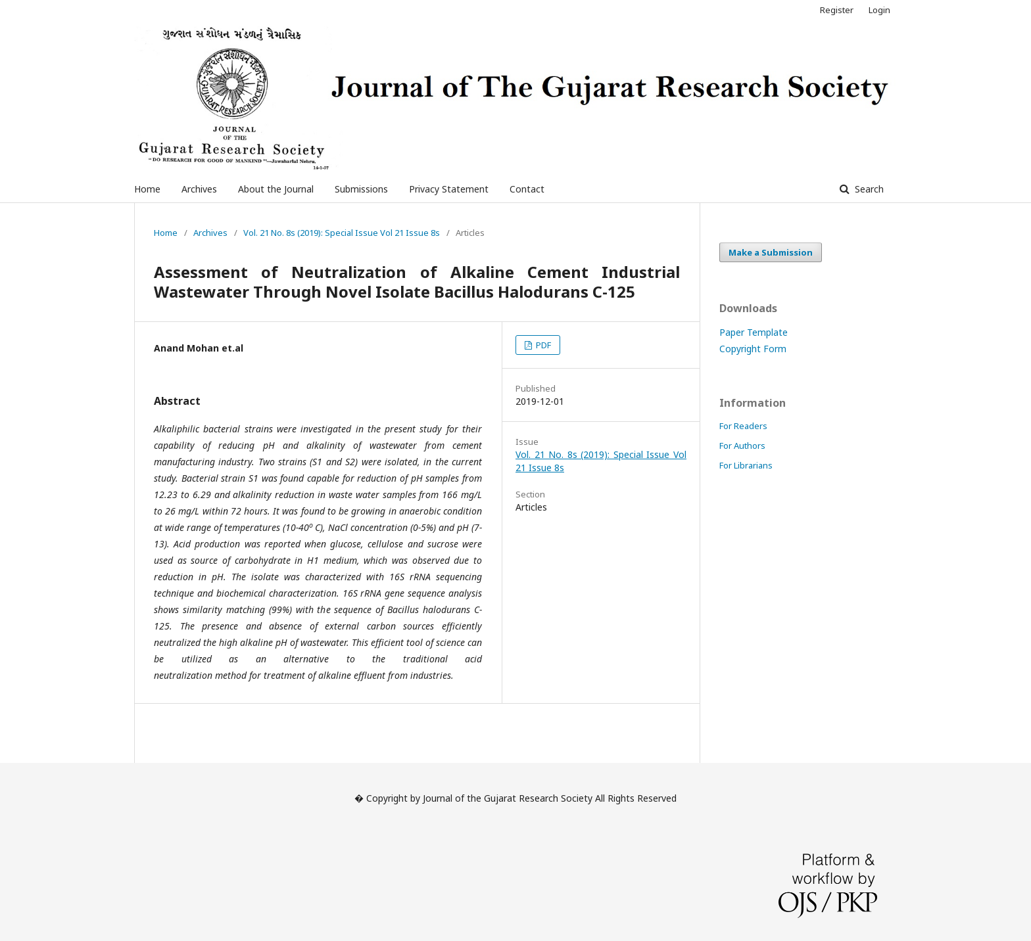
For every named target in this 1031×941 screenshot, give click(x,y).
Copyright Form (752, 348)
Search (868, 189)
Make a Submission (771, 252)
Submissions (361, 189)
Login (879, 10)
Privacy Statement (449, 189)
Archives (199, 189)
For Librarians (746, 465)
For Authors (742, 445)
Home (147, 189)
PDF (542, 345)
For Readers (743, 426)
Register (836, 10)
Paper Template (753, 332)
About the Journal (276, 189)
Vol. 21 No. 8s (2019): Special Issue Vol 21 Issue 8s (341, 233)
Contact (527, 189)
